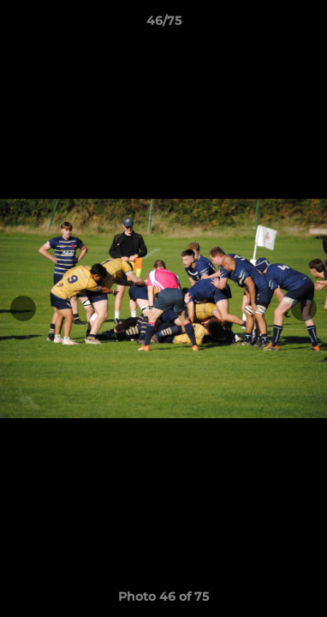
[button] (306, 25)
